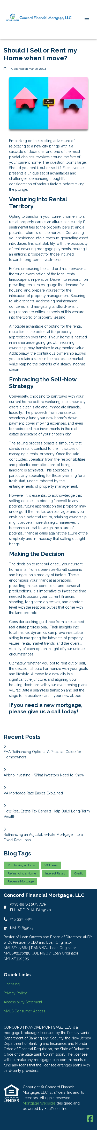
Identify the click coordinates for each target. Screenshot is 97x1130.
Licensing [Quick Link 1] (12, 984)
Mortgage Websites (40, 1103)
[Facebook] (90, 1119)
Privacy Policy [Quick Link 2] (15, 993)
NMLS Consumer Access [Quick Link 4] (24, 1011)
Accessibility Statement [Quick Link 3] (23, 1002)
